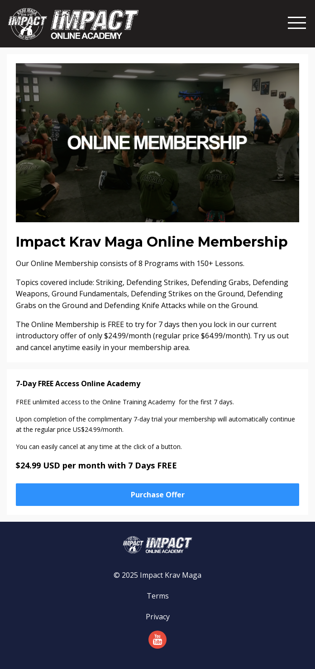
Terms (158, 596)
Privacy (158, 617)
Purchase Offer (158, 495)
